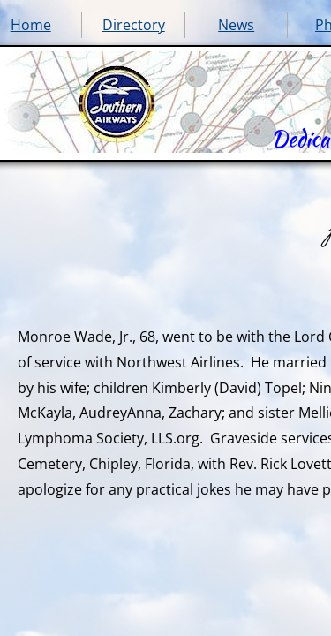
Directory (133, 24)
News (236, 24)
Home (31, 24)
